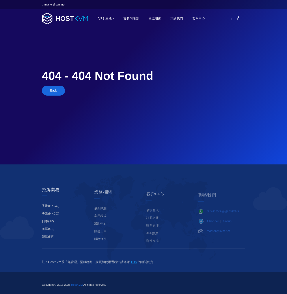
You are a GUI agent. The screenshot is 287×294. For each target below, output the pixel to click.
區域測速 (154, 18)
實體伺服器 (131, 18)
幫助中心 (100, 228)
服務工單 (100, 236)
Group (227, 225)
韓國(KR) (48, 241)
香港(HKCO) (50, 218)
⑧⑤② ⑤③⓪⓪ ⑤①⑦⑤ (223, 215)
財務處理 (152, 230)
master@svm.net (53, 4)
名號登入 (152, 214)
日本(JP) (48, 226)
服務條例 (100, 244)
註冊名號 (152, 222)
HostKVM (77, 289)
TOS (134, 267)
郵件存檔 (152, 245)
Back (53, 90)
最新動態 (100, 213)
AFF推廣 (152, 237)
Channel (213, 225)
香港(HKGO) (50, 211)
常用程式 (100, 221)
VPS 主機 (106, 18)
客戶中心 (198, 18)
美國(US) (48, 234)
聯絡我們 (176, 18)
